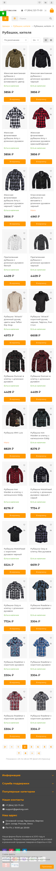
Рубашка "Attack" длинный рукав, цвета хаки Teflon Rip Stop (13, 320)
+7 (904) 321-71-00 (31, 10)
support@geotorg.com (17, 809)
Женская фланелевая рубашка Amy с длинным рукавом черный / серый (14, 200)
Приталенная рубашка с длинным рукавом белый (14, 261)
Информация (28, 775)
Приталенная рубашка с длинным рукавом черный (40, 261)
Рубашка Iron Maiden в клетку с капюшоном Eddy (39, 435)
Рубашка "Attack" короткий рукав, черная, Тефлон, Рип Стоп (41, 320)
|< (5, 746)
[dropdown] (4, 2)
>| (39, 753)
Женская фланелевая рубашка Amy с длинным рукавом (14, 136)
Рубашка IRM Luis (13, 432)
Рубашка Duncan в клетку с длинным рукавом (14, 379)
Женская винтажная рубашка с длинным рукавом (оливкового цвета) (14, 77)
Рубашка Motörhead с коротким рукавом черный (14, 552)
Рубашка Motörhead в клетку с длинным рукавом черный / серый (41, 493)
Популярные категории (28, 791)
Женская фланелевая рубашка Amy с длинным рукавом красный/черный (40, 138)
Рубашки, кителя (21, 26)
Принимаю (47, 867)
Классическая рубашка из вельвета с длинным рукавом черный (40, 200)
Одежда (5, 26)
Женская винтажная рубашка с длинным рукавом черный (41, 77)
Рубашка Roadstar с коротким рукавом (41, 606)
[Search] (36, 18)
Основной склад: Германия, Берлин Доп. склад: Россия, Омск (24, 822)
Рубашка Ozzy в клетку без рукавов (40, 550)
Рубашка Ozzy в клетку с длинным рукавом (13, 608)
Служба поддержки (28, 783)
